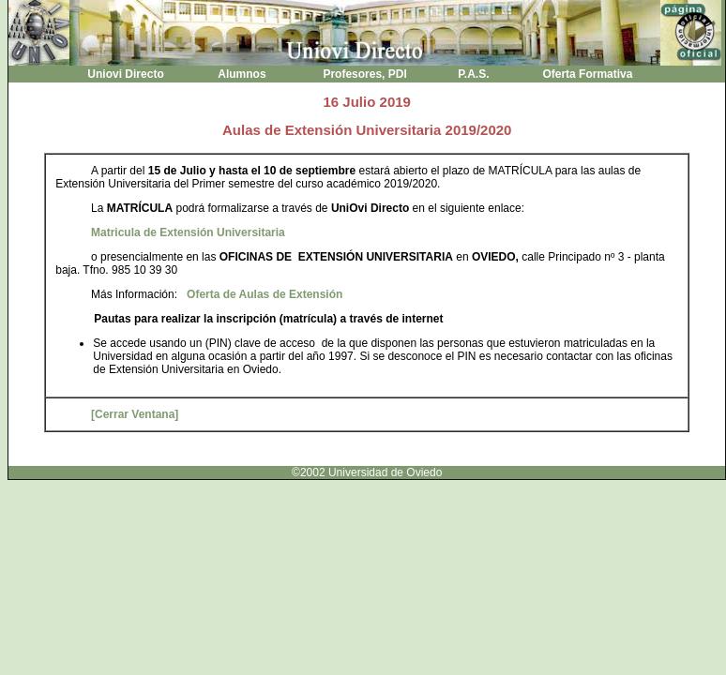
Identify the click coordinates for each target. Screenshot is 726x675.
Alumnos (242, 74)
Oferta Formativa (587, 74)
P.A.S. (473, 74)
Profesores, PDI (365, 74)
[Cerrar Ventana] (134, 414)
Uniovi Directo (125, 74)
